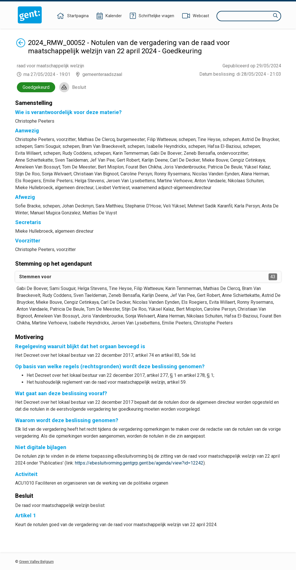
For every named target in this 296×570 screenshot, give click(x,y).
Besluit (79, 87)
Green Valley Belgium (36, 561)
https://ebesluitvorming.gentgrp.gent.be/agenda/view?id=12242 (139, 463)
